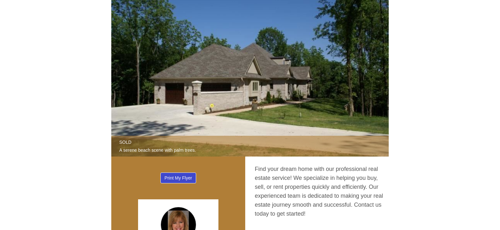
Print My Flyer (178, 177)
